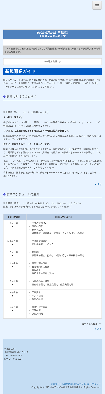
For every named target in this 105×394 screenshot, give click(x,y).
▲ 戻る (98, 184)
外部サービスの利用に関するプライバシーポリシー (76, 384)
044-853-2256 (15, 355)
